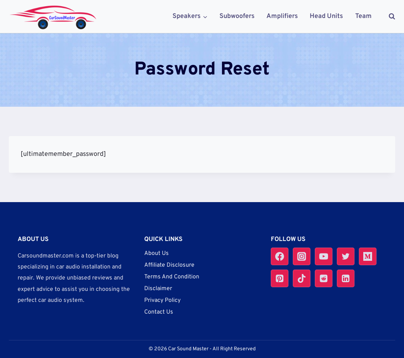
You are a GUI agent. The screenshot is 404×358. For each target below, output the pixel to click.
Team (363, 16)
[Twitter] (345, 256)
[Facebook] (279, 256)
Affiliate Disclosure (169, 265)
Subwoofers (237, 16)
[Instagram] (301, 256)
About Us (156, 253)
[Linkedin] (345, 278)
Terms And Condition (171, 277)
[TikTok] (301, 278)
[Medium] (367, 256)
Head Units (326, 16)
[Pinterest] (279, 278)
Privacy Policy (162, 300)
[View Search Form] (388, 16)
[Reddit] (323, 278)
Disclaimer (158, 288)
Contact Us (158, 312)
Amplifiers (282, 16)
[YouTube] (323, 256)
